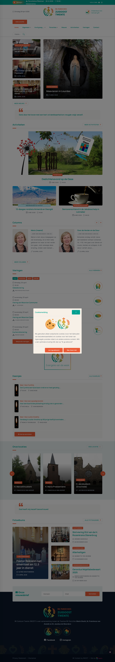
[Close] (76, 312)
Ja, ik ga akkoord (53, 350)
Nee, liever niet (72, 350)
